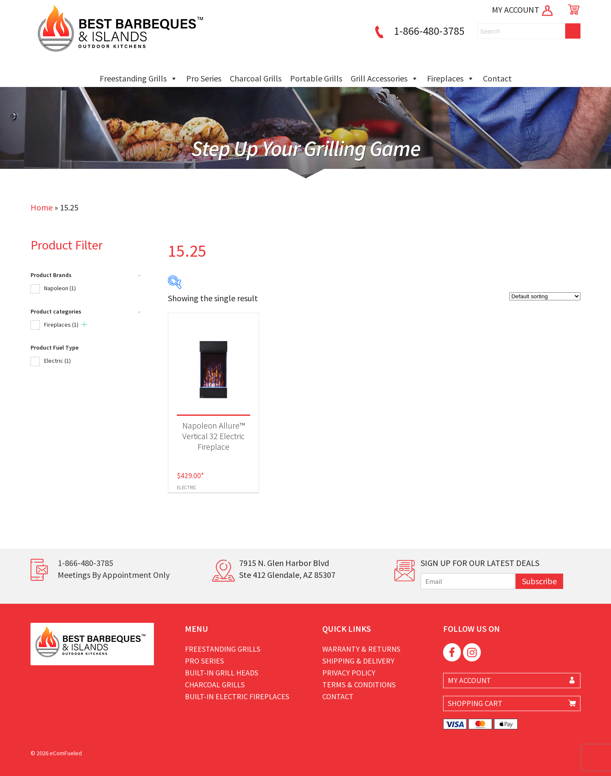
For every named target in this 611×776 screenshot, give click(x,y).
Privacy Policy (348, 673)
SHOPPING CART (475, 703)
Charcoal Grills (256, 78)
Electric (57, 360)
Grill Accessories (384, 78)
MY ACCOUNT (523, 9)
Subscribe (539, 581)
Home (42, 207)
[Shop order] (544, 296)
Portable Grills (316, 78)
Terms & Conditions (359, 684)
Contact (497, 78)
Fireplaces (450, 78)
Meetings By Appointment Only (114, 574)
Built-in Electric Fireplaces (237, 696)
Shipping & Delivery (358, 661)
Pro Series (203, 78)
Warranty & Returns (361, 649)
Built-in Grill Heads (221, 673)
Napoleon (60, 288)
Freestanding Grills (139, 78)
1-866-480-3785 (418, 31)
